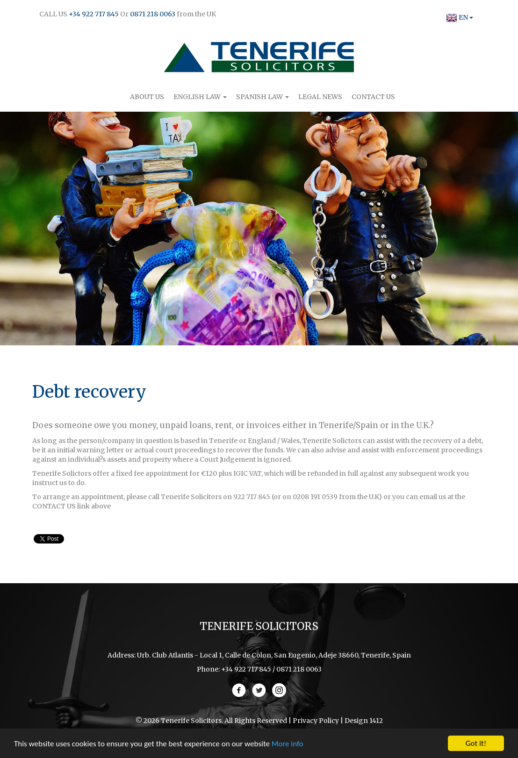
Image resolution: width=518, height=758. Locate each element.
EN (457, 17)
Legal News (320, 97)
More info (287, 744)
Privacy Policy (316, 720)
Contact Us (373, 97)
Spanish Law (262, 97)
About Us (147, 97)
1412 (376, 720)
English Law (200, 97)
